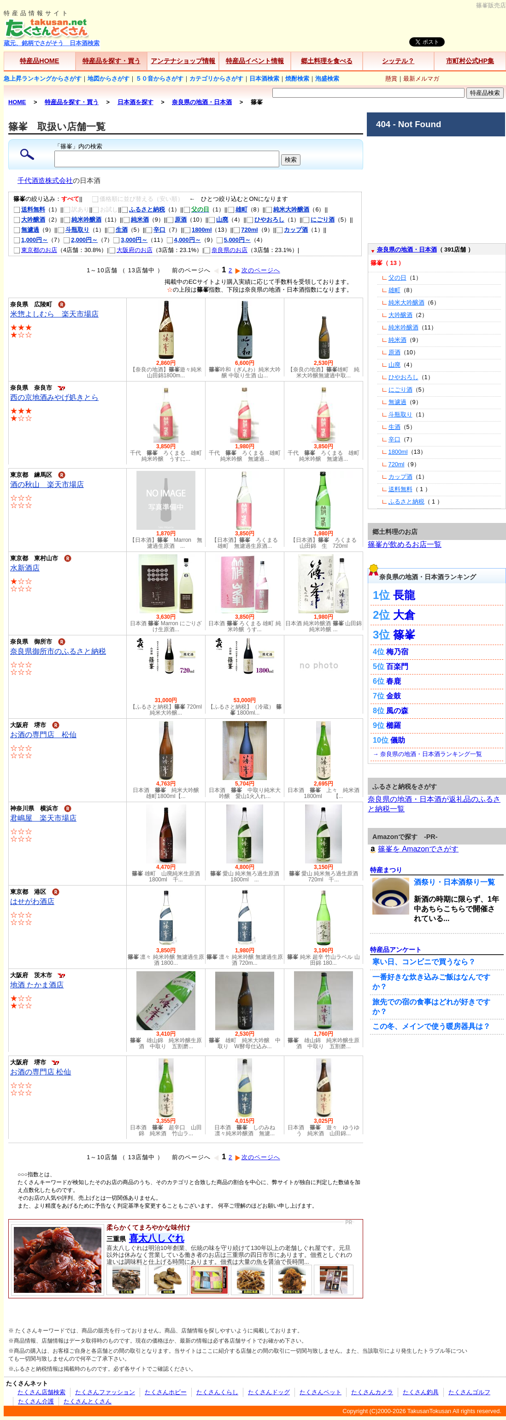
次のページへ (257, 270)
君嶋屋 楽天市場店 (43, 818)
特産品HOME (39, 61)
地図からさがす (108, 78)
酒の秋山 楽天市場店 (47, 484)
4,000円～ (183, 239)
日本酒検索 (264, 78)
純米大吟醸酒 (287, 209)
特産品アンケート (396, 949)
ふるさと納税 (143, 209)
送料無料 (29, 209)
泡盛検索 (327, 78)
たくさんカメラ (372, 1392)
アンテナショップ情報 (183, 61)
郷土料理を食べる (327, 61)
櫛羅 (393, 725)
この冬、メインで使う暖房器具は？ (431, 1026)
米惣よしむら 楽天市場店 (54, 314)
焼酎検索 (297, 78)
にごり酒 (319, 219)
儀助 (397, 740)
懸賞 (391, 78)
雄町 (237, 209)
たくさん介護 (36, 1401)
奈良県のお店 (225, 249)
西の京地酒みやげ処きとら (54, 397)
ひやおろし (265, 219)
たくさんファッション (105, 1392)
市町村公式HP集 (470, 61)
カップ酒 (292, 229)
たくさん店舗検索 (41, 1392)
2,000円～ (80, 239)
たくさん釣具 (421, 1392)
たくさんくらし (217, 1392)
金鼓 (393, 696)
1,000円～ (30, 239)
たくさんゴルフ (469, 1392)
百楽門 (397, 666)
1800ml (198, 229)
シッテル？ (398, 61)
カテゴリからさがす (216, 78)
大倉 (404, 615)
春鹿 (393, 681)
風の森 (397, 711)
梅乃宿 (397, 652)
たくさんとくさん (88, 1401)
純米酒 (136, 219)
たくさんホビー (166, 1392)
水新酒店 (25, 568)
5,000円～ (233, 239)
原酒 (177, 219)
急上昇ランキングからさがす (43, 78)
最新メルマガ (421, 78)
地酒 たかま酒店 (37, 985)
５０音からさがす (159, 78)
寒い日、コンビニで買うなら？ (424, 962)
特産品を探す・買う (111, 61)
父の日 (397, 277)
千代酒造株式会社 (45, 180)
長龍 (404, 595)
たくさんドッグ (269, 1392)
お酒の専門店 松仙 (43, 735)
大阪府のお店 (131, 249)
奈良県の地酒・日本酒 (407, 249)
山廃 (218, 219)
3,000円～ (130, 239)
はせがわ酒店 (32, 901)
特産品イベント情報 (255, 61)
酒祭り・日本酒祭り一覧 (454, 882)
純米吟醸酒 (82, 219)
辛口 (155, 229)
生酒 (118, 229)
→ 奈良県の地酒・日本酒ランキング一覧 (427, 754)
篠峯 (404, 634)
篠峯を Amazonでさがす (413, 849)
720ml (245, 229)
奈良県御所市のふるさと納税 (58, 651)
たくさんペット (320, 1392)
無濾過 (26, 229)
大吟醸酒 (29, 219)
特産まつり (386, 870)
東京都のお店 (35, 249)
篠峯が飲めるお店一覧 (404, 544)
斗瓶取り (73, 229)
